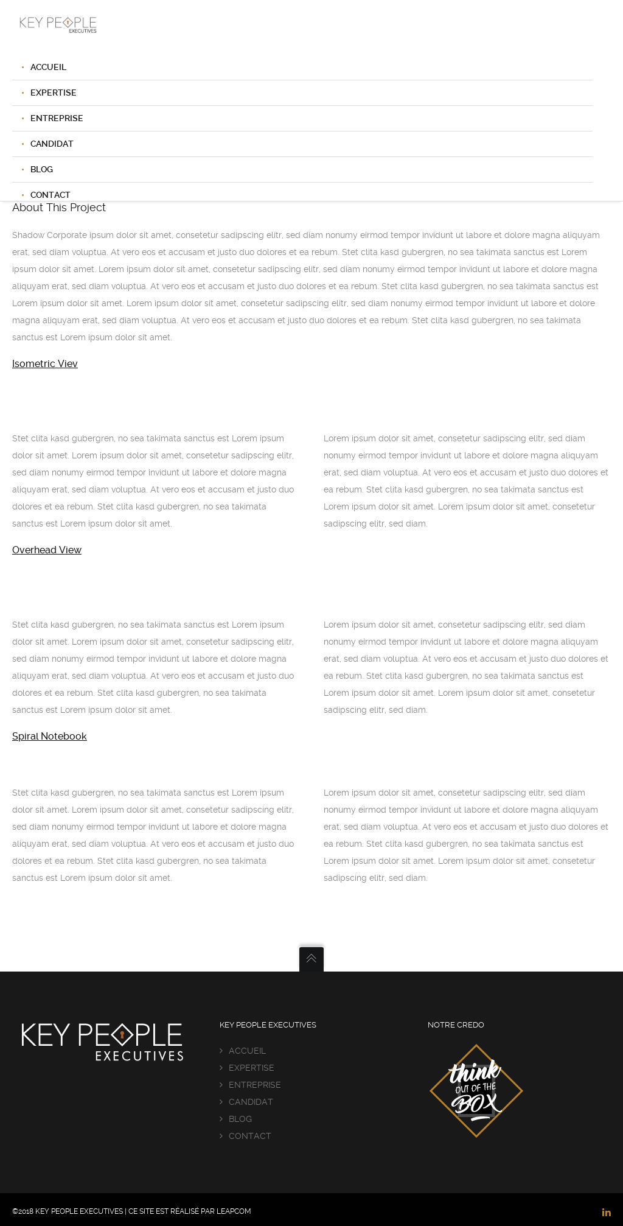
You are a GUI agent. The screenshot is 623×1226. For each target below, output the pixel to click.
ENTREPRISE (56, 118)
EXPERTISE (53, 92)
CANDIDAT (52, 144)
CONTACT (250, 1136)
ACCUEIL (48, 67)
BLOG (41, 169)
